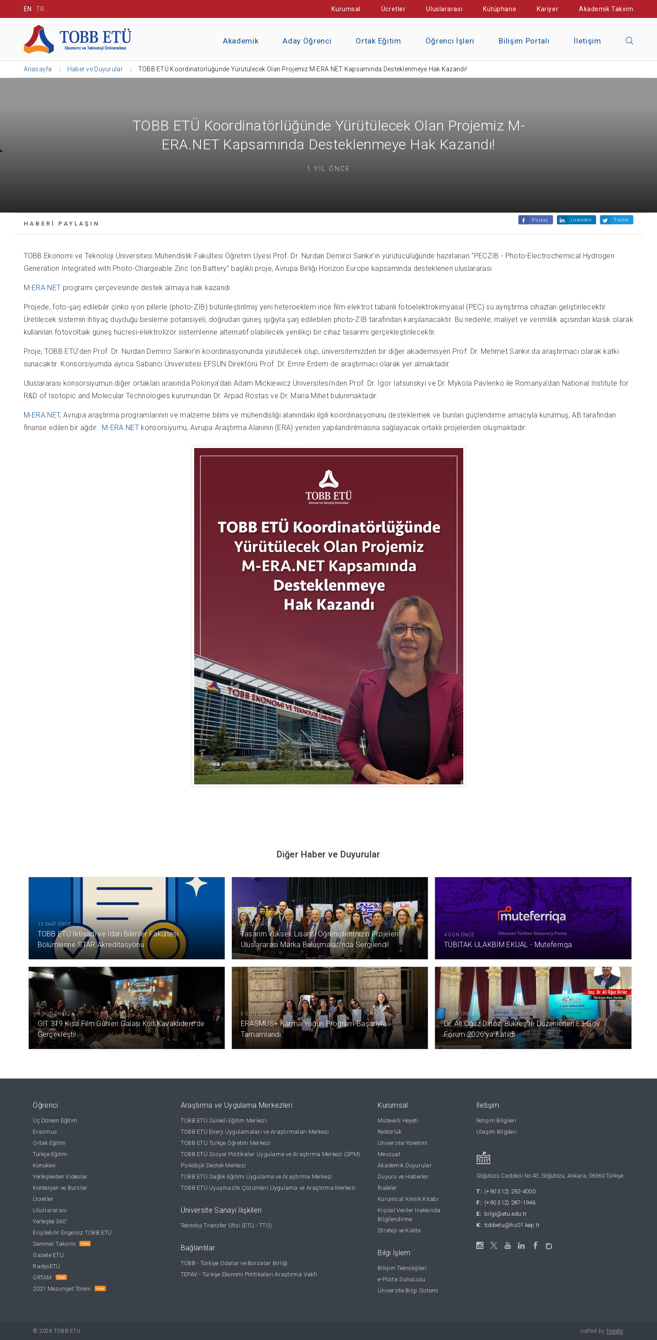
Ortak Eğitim (378, 40)
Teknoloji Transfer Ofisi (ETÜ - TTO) (226, 1225)
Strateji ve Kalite (399, 1230)
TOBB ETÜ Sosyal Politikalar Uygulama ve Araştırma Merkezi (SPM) (270, 1154)
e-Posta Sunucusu (401, 1279)
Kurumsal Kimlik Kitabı (408, 1199)
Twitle (620, 220)
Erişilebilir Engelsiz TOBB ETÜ (72, 1232)
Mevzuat (389, 1154)
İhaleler (387, 1187)
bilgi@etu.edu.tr (505, 1213)
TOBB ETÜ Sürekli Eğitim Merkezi (224, 1120)
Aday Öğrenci (307, 40)
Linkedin (581, 220)
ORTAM (42, 1277)
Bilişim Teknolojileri (402, 1268)
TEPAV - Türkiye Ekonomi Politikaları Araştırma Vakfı (249, 1274)
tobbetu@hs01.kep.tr (512, 1225)
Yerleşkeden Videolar (60, 1176)
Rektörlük (389, 1131)
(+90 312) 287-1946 (509, 1202)
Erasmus (45, 1131)
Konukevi (44, 1165)
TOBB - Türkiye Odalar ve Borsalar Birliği (234, 1263)
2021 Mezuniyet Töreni (62, 1288)
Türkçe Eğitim (50, 1154)
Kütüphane (499, 9)
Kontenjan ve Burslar (60, 1187)
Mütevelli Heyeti (398, 1120)
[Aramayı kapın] (630, 41)
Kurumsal (345, 9)
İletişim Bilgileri (496, 1120)
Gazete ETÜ (48, 1255)
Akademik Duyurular (405, 1165)
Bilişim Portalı (524, 40)
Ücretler (393, 9)
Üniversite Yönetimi (402, 1143)
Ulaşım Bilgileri (496, 1131)
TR (40, 9)
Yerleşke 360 (50, 1221)
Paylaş (540, 220)
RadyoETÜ (46, 1266)
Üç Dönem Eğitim (55, 1120)
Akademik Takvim (606, 9)
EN (28, 9)
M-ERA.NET (42, 287)
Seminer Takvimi (54, 1243)
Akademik (240, 40)
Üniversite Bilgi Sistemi (408, 1290)
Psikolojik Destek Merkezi (213, 1165)
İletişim (587, 40)
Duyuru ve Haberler (403, 1176)
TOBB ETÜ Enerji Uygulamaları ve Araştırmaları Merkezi (255, 1131)
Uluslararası (444, 9)
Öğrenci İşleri (450, 40)
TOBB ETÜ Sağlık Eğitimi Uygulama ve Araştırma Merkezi (256, 1176)
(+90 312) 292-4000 (509, 1191)
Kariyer (547, 9)
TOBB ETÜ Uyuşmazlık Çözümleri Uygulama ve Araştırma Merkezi (268, 1187)
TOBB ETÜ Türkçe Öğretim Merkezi (225, 1143)
